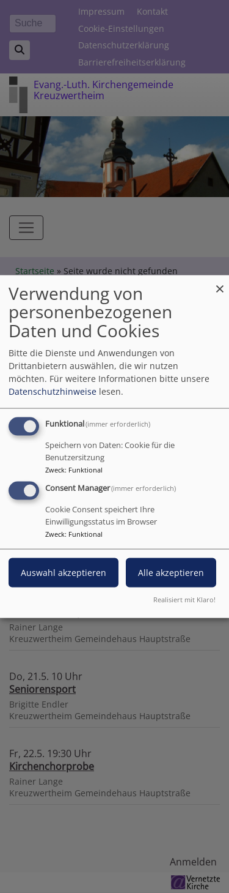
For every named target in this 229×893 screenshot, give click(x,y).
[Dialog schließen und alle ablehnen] (220, 282)
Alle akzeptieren (171, 572)
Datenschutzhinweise (52, 391)
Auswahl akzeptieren (63, 572)
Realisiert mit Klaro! (184, 599)
